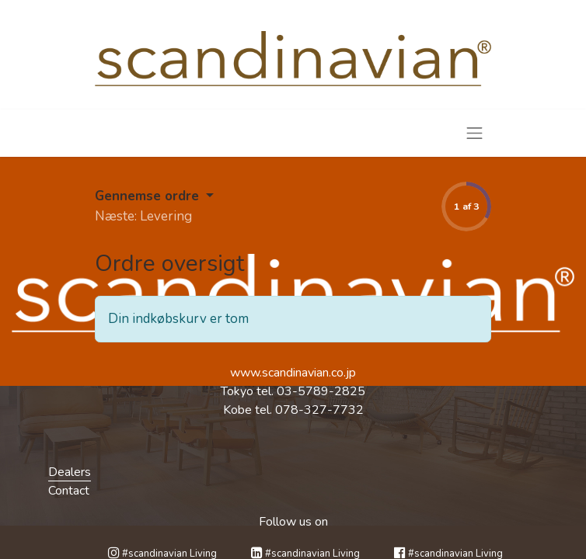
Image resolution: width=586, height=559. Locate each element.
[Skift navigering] (475, 133)
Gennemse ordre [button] (149, 196)
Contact (68, 490)
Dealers (69, 472)
